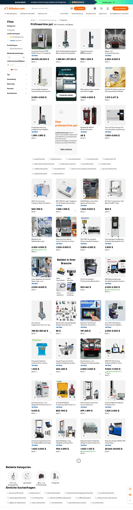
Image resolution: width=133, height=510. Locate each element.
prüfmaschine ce (55, 159)
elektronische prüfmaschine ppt (43, 164)
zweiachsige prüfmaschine (16, 498)
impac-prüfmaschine (37, 503)
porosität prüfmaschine (105, 493)
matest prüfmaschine (52, 493)
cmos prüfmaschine (73, 159)
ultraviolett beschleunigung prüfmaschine (79, 493)
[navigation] (17, 241)
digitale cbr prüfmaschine (16, 503)
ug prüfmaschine (38, 159)
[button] (71, 8)
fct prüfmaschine (36, 498)
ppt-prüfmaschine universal (76, 503)
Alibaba (33, 20)
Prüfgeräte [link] (63, 20)
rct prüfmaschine (104, 164)
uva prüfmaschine (91, 159)
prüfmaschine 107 (109, 159)
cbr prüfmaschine (97, 503)
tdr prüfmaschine (58, 169)
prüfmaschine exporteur (67, 164)
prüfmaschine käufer (39, 174)
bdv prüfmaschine (86, 164)
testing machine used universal (106, 498)
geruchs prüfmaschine (108, 169)
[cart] (101, 9)
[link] (130, 489)
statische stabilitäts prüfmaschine (59, 498)
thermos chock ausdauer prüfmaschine (82, 169)
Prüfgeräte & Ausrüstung (47, 20)
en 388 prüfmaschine (83, 498)
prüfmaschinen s (57, 174)
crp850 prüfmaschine (40, 169)
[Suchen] (79, 8)
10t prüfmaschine (55, 503)
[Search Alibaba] (50, 8)
